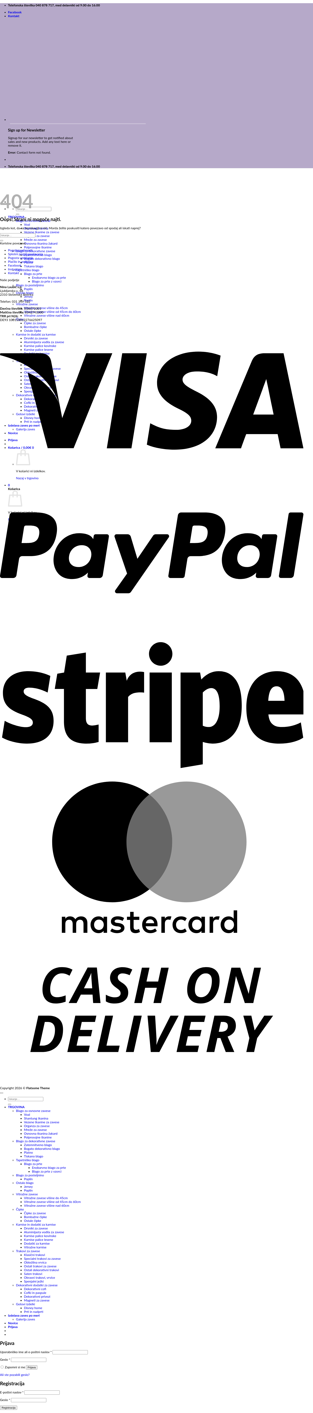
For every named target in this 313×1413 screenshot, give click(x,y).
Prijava (32, 1367)
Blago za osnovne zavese (33, 1111)
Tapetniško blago (27, 270)
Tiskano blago (33, 266)
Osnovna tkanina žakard (40, 243)
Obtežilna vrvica (35, 1262)
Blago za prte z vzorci (46, 281)
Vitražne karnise (35, 1247)
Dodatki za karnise (37, 1243)
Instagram (15, 269)
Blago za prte (33, 274)
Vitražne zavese (27, 304)
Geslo (5, 1359)
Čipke (20, 1209)
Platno (28, 1152)
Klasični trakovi (34, 1255)
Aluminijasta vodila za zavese (44, 1232)
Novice (13, 1323)
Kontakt (13, 16)
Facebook (15, 12)
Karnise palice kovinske (40, 1236)
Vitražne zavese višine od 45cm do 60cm (52, 311)
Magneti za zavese (37, 1300)
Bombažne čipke (35, 1217)
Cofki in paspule (35, 1292)
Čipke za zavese (35, 323)
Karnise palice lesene (38, 1239)
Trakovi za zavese (28, 1251)
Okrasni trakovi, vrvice (39, 1277)
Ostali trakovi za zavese (40, 1266)
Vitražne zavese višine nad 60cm (46, 315)
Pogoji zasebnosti (20, 250)
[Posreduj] (17, 214)
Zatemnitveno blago (38, 1145)
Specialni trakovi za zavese (42, 1258)
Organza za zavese (37, 236)
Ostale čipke (32, 1220)
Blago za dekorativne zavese (35, 251)
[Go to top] (1, 1093)
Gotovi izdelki (25, 1304)
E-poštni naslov (12, 1392)
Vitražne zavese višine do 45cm (46, 308)
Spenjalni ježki (34, 1281)
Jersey (28, 296)
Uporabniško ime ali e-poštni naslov (26, 1352)
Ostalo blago (25, 1183)
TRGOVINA (16, 1107)
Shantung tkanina (36, 1118)
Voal (27, 224)
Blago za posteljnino (30, 285)
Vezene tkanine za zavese (41, 232)
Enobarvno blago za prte (49, 277)
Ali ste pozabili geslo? (15, 1374)
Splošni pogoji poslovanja (25, 254)
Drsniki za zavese (36, 1228)
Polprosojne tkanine (38, 247)
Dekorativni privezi (37, 1296)
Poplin (28, 289)
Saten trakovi (33, 1274)
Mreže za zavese (35, 239)
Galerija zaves (25, 1319)
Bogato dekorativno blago (42, 258)
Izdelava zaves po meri (24, 1315)
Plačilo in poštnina (20, 261)
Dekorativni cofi (35, 1289)
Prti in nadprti (33, 1311)
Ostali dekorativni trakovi (41, 1270)
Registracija (9, 1407)
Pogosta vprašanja (20, 258)
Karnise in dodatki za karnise (36, 1224)
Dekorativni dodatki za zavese (37, 1285)
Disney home (33, 1308)
